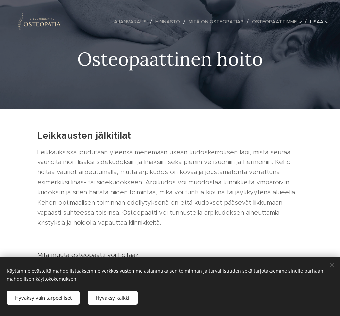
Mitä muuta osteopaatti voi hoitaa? (89, 255)
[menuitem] (132, 21)
